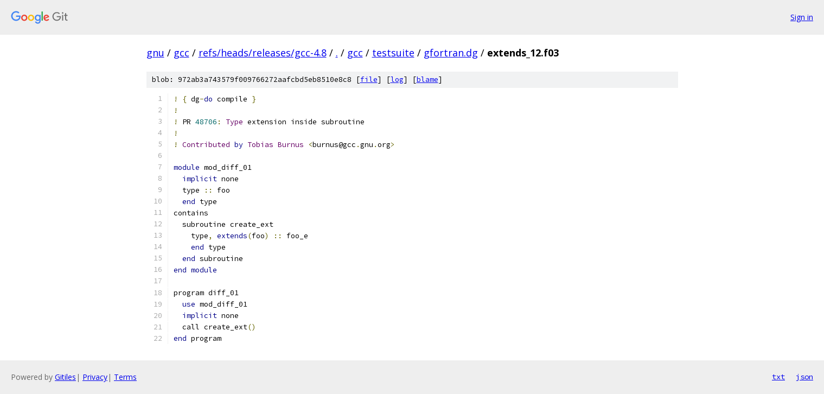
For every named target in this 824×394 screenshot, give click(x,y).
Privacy (94, 377)
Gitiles (65, 377)
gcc (181, 52)
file (369, 79)
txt (778, 377)
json (804, 377)
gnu (155, 52)
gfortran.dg (451, 52)
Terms (125, 377)
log (397, 79)
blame (427, 79)
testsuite (393, 52)
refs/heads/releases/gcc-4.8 (263, 52)
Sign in (801, 17)
